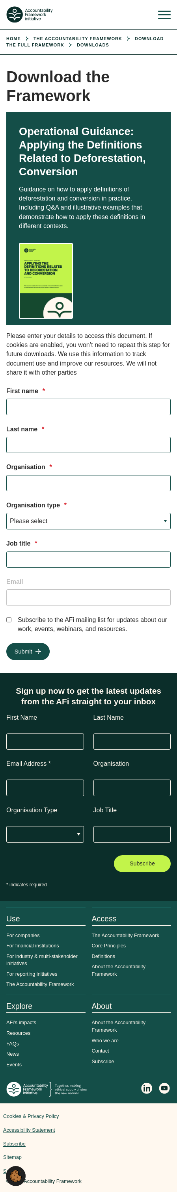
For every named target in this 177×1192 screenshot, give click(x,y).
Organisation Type (32, 810)
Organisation (29, 467)
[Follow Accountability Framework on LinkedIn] (147, 1089)
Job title (21, 543)
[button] (16, 1175)
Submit (23, 651)
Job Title (105, 810)
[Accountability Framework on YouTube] (165, 1089)
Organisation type (36, 505)
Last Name (108, 717)
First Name (21, 717)
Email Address (28, 763)
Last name (25, 429)
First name (25, 391)
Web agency (144, 1141)
